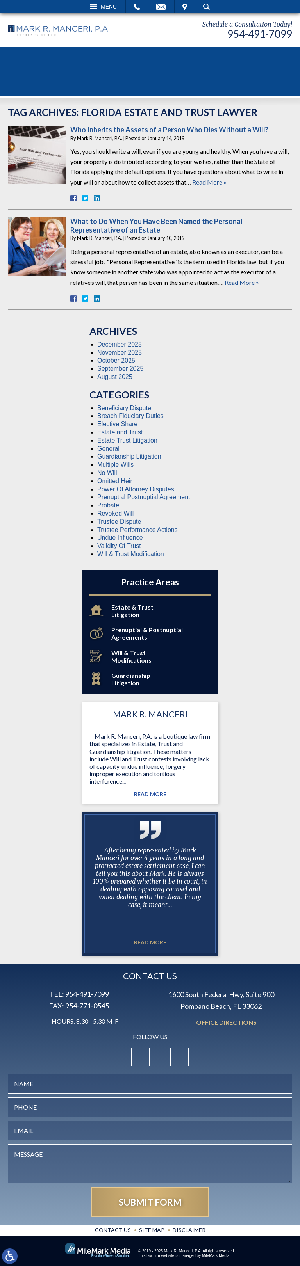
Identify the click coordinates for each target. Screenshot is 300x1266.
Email (161, 6)
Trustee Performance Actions (137, 529)
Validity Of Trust (119, 545)
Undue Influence (120, 537)
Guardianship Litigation (129, 456)
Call (137, 6)
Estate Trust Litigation (127, 440)
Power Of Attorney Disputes (135, 489)
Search (206, 6)
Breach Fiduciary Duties (130, 416)
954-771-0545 (87, 1005)
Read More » (209, 182)
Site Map (151, 1230)
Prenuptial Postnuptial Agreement (143, 497)
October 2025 (116, 360)
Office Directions (226, 1022)
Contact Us (113, 1230)
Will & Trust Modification (130, 554)
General (108, 448)
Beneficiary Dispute (124, 408)
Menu (109, 7)
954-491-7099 (259, 34)
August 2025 (114, 376)
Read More (150, 794)
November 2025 (119, 352)
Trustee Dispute (119, 521)
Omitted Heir (114, 481)
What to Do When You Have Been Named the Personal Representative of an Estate (156, 225)
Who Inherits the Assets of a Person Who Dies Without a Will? (169, 129)
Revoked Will (115, 513)
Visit (185, 6)
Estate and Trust (120, 432)
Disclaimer (189, 1230)
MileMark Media (216, 1256)
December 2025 (119, 344)
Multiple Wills (115, 464)
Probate (108, 505)
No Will (107, 472)
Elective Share (117, 424)
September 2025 (120, 368)
